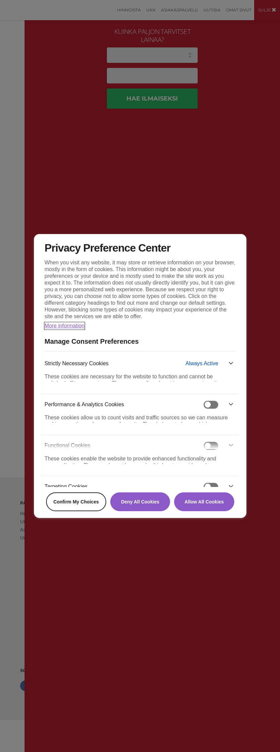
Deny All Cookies (140, 501)
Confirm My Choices (76, 501)
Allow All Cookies (204, 501)
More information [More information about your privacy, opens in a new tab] (65, 326)
